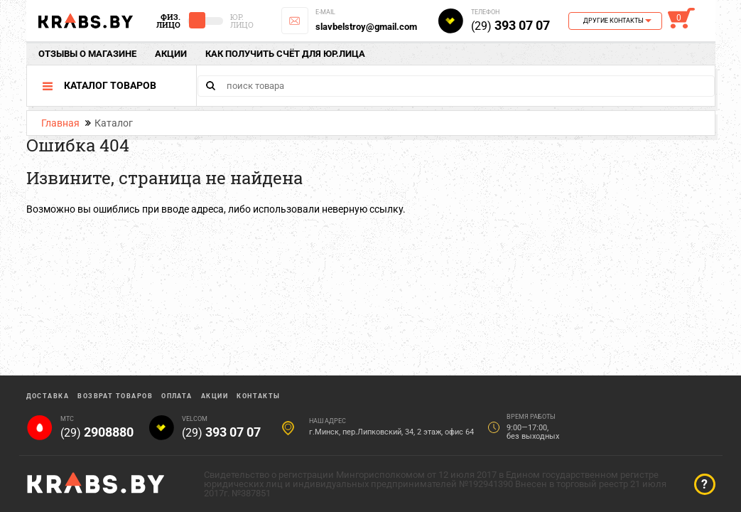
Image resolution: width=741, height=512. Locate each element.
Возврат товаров (115, 396)
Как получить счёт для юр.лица (285, 53)
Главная (60, 123)
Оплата (177, 396)
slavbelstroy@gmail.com (366, 26)
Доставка (48, 396)
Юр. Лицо (242, 20)
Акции (171, 53)
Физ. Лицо (168, 20)
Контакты (259, 396)
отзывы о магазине (87, 53)
